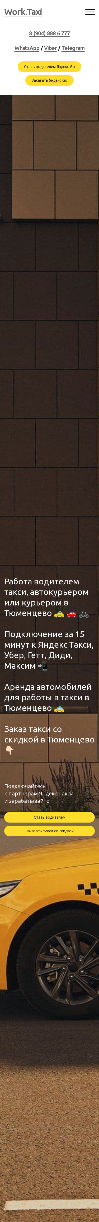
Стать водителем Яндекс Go (49, 66)
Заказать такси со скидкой (50, 830)
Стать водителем (49, 817)
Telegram (73, 48)
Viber (50, 48)
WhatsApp (27, 48)
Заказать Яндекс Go (49, 80)
